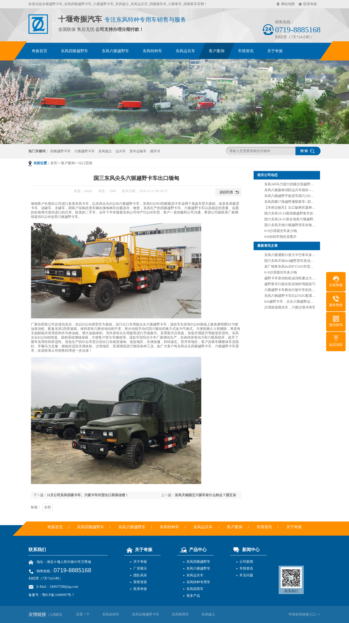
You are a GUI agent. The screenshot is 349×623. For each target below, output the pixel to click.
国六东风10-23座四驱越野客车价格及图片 (295, 213)
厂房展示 (140, 568)
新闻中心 (245, 549)
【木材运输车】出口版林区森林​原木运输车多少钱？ (303, 207)
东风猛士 (105, 151)
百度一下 (83, 614)
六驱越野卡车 (84, 151)
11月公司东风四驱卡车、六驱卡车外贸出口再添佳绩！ (88, 495)
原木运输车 (138, 151)
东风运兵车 (194, 575)
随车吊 (155, 151)
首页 (53, 163)
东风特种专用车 (198, 582)
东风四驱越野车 (198, 561)
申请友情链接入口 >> (305, 614)
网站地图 (288, 4)
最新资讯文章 (267, 245)
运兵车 (121, 151)
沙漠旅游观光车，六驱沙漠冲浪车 (289, 307)
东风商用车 (180, 614)
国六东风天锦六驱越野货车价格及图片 (293, 225)
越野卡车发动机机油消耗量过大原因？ (293, 278)
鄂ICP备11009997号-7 (58, 595)
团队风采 (140, 575)
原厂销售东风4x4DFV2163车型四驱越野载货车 (299, 266)
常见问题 (246, 575)
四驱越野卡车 (60, 151)
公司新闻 (246, 561)
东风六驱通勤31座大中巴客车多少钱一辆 (295, 255)
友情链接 (45, 614)
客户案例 (68, 163)
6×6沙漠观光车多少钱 (280, 231)
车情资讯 (246, 568)
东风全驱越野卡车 (145, 614)
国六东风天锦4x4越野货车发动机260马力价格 (298, 261)
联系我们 (37, 549)
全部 (47, 507)
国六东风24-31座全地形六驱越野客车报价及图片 (300, 219)
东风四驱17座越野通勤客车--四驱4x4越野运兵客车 (302, 202)
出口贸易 (85, 163)
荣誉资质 (140, 582)
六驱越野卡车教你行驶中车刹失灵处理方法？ (298, 290)
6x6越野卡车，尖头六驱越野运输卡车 (292, 301)
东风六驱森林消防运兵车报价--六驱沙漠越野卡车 (301, 190)
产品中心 (192, 549)
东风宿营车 (194, 589)
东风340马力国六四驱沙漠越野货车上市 (294, 184)
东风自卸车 (110, 614)
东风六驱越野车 (198, 568)
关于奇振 (138, 549)
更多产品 (193, 595)
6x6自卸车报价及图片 (280, 237)
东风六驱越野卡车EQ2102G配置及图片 (293, 296)
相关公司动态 (267, 175)
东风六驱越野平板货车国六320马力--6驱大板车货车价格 (306, 196)
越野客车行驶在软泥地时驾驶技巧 (289, 284)
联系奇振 (310, 4)
